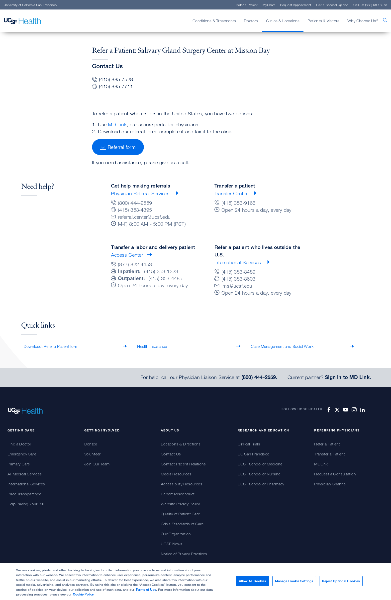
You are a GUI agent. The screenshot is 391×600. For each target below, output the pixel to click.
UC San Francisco (253, 454)
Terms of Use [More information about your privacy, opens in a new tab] (146, 592)
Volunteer (92, 454)
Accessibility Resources (181, 484)
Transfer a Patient (329, 454)
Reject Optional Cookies (341, 583)
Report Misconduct (178, 494)
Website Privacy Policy (180, 504)
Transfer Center (231, 193)
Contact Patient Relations (183, 464)
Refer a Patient (247, 5)
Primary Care (18, 464)
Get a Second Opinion (332, 5)
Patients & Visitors (323, 20)
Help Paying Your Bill (25, 504)
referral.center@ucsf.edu (144, 217)
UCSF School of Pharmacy (261, 484)
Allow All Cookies (252, 583)
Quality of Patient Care (180, 514)
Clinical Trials (249, 444)
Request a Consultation (335, 474)
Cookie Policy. (84, 597)
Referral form (118, 147)
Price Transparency (24, 494)
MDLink (321, 464)
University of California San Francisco (30, 5)
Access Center (127, 255)
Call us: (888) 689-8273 (370, 5)
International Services (237, 262)
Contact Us (171, 454)
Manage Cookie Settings (294, 583)
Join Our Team (97, 464)
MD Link (117, 124)
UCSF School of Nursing (259, 474)
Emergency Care (21, 454)
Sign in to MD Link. (348, 377)
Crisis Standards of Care (182, 524)
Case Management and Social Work (282, 346)
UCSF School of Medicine (260, 464)
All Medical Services (24, 474)
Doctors (251, 20)
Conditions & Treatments (214, 20)
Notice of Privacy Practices (184, 554)
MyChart (269, 5)
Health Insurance (152, 346)
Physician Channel (330, 484)
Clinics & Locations (283, 20)
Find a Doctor (19, 444)
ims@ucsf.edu (236, 286)
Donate (90, 444)
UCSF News (171, 544)
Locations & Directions (180, 444)
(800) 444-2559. (259, 377)
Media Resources (176, 474)
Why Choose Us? (362, 20)
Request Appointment (295, 5)
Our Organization (176, 534)
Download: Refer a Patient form (51, 346)
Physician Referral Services (140, 193)
